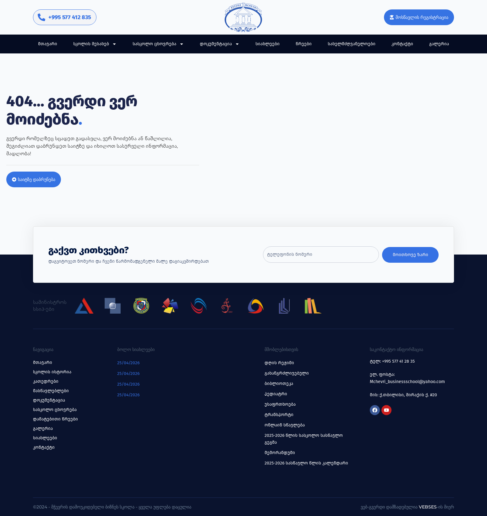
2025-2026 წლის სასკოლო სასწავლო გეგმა (304, 439)
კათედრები (45, 381)
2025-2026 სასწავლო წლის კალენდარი (306, 463)
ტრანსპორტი (279, 414)
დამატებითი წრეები (55, 419)
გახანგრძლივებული (287, 373)
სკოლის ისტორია (52, 372)
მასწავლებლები (51, 390)
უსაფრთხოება (280, 404)
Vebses (428, 507)
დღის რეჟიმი (279, 362)
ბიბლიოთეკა (279, 383)
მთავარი (47, 44)
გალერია (439, 44)
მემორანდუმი (280, 452)
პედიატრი (276, 394)
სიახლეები (267, 44)
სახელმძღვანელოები (351, 44)
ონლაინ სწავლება (285, 425)
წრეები (304, 44)
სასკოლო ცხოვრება (158, 44)
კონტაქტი (402, 44)
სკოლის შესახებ (95, 44)
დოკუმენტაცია (219, 44)
